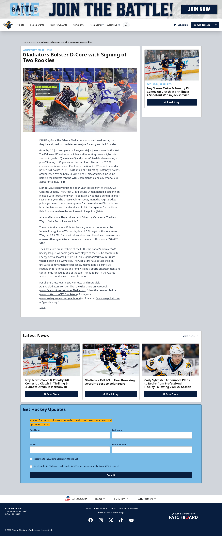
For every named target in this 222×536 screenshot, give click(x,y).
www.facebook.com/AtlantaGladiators (62, 290)
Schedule (181, 24)
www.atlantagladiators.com (58, 239)
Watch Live (113, 24)
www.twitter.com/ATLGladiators (58, 294)
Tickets (22, 24)
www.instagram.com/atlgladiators (60, 298)
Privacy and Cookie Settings (111, 512)
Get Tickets (202, 24)
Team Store (97, 24)
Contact (87, 508)
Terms (113, 508)
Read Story (171, 102)
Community (80, 24)
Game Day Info (38, 24)
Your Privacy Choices (128, 508)
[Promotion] (111, 9)
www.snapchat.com (108, 298)
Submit (111, 475)
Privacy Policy (100, 508)
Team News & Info (60, 24)
